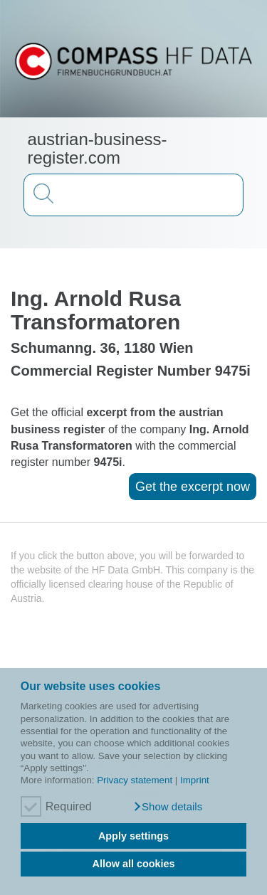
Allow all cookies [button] (134, 863)
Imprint (194, 780)
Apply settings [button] (133, 836)
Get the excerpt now (192, 487)
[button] (167, 806)
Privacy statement (134, 780)
